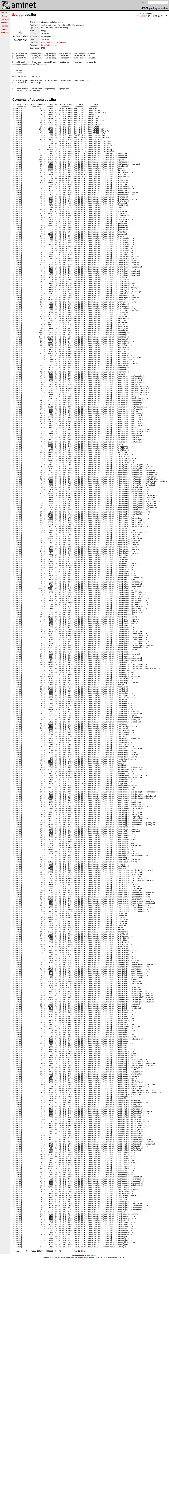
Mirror (142, 13)
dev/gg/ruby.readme (49, 45)
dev (14, 14)
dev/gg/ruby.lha (47, 42)
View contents (60, 42)
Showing (140, 16)
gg (20, 14)
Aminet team (83, 1495)
